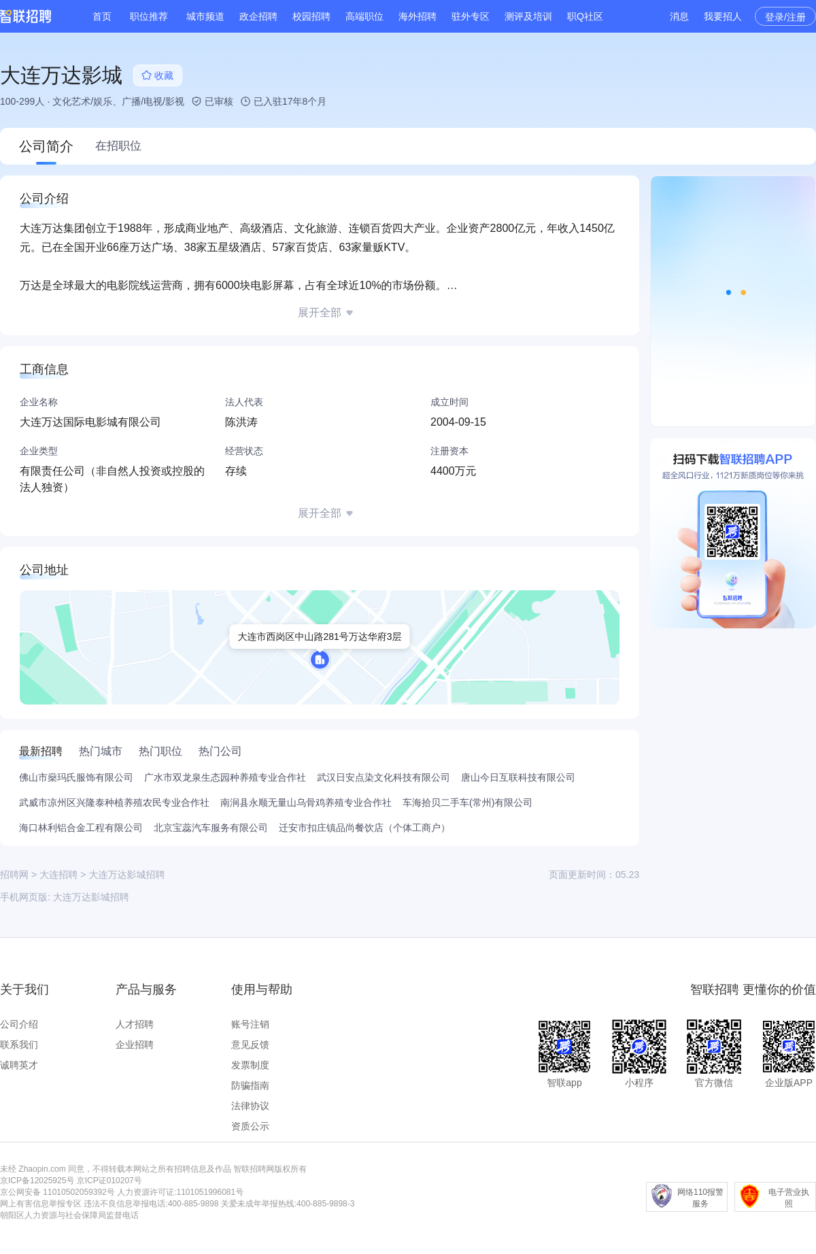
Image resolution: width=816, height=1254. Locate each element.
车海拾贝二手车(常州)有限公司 (467, 802)
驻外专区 (471, 16)
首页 (102, 16)
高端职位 (364, 16)
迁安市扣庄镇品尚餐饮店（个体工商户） (364, 827)
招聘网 (14, 874)
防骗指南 (250, 1085)
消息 (679, 16)
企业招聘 (135, 1044)
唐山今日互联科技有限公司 (518, 777)
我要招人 (723, 16)
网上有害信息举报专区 (41, 1203)
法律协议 (250, 1105)
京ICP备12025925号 (37, 1180)
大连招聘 (58, 874)
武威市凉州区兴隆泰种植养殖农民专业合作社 (114, 802)
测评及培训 (528, 16)
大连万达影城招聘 (91, 897)
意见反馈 (250, 1044)
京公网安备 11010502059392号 (57, 1192)
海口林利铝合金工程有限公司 (81, 827)
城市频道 (205, 16)
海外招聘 (417, 16)
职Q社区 (585, 16)
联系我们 (19, 1044)
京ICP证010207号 (109, 1180)
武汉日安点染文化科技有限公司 (383, 777)
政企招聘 (258, 16)
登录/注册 (785, 17)
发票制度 (250, 1065)
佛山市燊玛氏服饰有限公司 (76, 777)
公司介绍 (19, 1024)
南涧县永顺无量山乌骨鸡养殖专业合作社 (306, 802)
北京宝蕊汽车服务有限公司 (211, 827)
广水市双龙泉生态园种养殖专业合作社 (225, 777)
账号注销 (250, 1024)
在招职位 (118, 145)
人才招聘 (135, 1024)
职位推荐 (149, 16)
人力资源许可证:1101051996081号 (180, 1192)
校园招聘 (311, 16)
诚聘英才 (19, 1065)
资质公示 (250, 1126)
